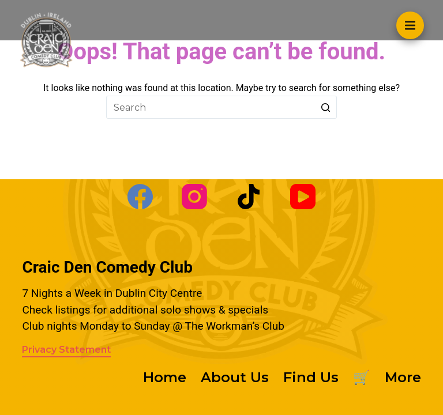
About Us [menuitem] (235, 377)
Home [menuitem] (164, 377)
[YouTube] (303, 196)
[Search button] (325, 107)
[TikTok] (248, 196)
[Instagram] (194, 196)
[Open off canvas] (410, 25)
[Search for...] (221, 107)
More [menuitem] (403, 377)
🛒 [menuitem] (361, 377)
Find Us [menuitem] (311, 377)
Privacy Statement (66, 349)
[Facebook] (140, 196)
